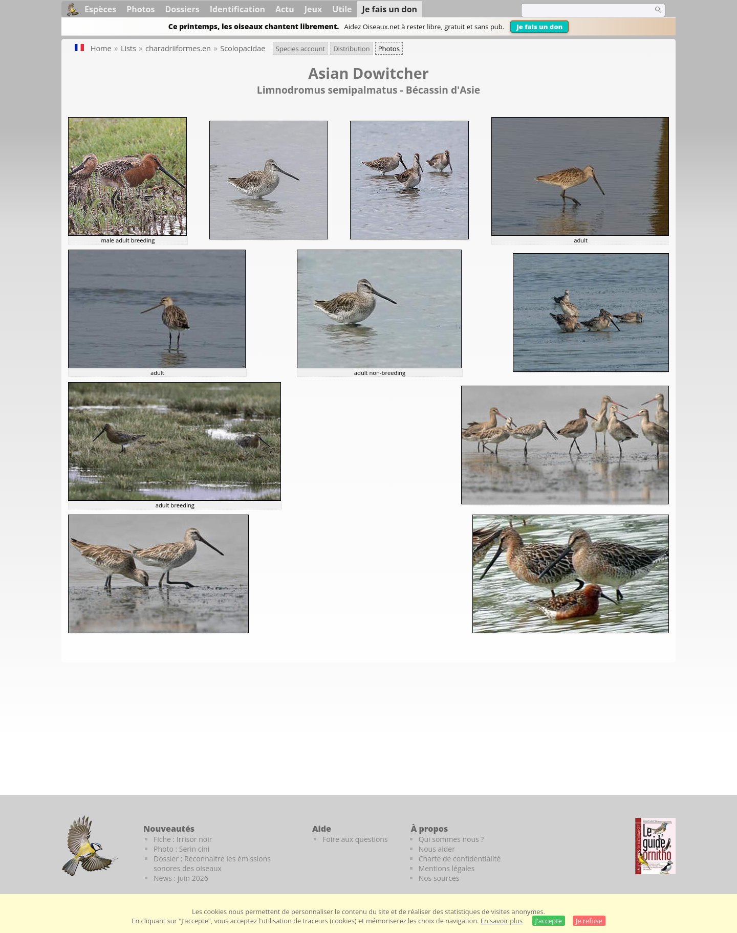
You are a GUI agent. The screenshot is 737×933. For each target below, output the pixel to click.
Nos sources (439, 878)
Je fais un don (539, 26)
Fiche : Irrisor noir (183, 839)
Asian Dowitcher (368, 73)
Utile (342, 9)
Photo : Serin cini (181, 849)
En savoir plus (502, 920)
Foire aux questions (355, 839)
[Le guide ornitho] (655, 846)
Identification (237, 9)
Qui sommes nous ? (451, 839)
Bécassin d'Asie (443, 90)
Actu (284, 9)
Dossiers (182, 9)
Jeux (313, 9)
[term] (580, 10)
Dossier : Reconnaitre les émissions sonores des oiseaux (212, 863)
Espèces (100, 9)
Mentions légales (447, 868)
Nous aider (437, 849)
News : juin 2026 (181, 878)
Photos (140, 9)
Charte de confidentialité (460, 858)
